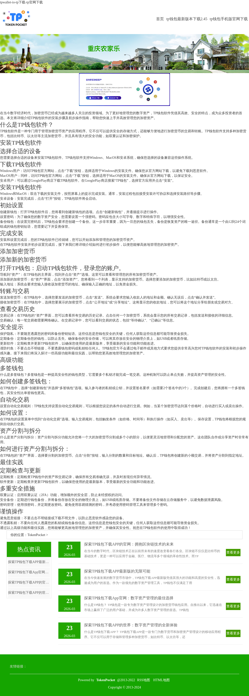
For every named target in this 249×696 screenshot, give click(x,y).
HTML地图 (161, 680)
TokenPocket (36, 535)
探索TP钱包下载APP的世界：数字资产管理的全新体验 (29, 592)
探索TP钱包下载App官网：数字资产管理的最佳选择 (29, 572)
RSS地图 (143, 680)
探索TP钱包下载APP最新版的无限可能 (29, 562)
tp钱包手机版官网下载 (229, 19)
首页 (160, 19)
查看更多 (233, 552)
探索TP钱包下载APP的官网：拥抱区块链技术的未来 (29, 582)
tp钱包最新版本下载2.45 (186, 19)
